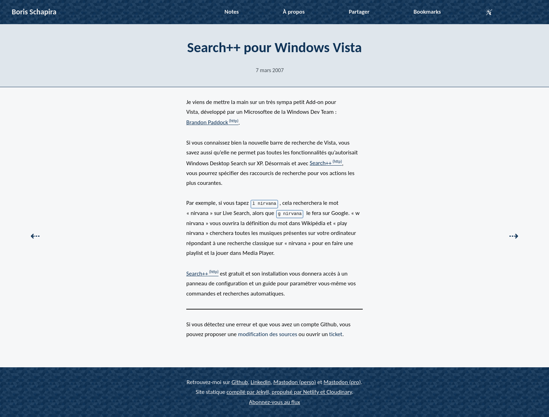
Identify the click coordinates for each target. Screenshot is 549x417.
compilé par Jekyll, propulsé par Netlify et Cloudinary (289, 392)
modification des (267, 334)
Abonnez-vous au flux (274, 401)
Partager (359, 11)
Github (239, 381)
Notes (231, 11)
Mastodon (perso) (294, 381)
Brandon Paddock (207, 122)
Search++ (321, 163)
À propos (294, 11)
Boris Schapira (34, 11)
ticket (335, 334)
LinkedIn (261, 381)
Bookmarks (427, 11)
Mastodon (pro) (342, 381)
